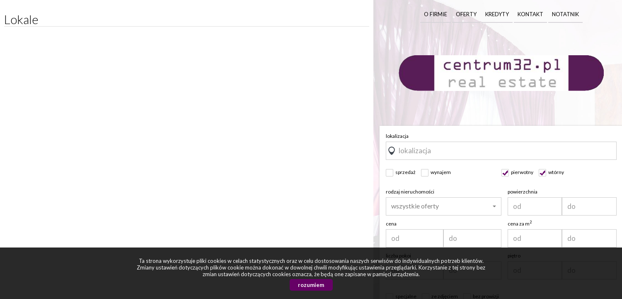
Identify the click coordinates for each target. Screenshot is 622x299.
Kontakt (530, 14)
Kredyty (497, 14)
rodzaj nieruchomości (410, 192)
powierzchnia (522, 192)
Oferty (466, 14)
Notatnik (565, 14)
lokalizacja (397, 136)
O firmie (435, 14)
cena (391, 224)
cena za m (520, 224)
